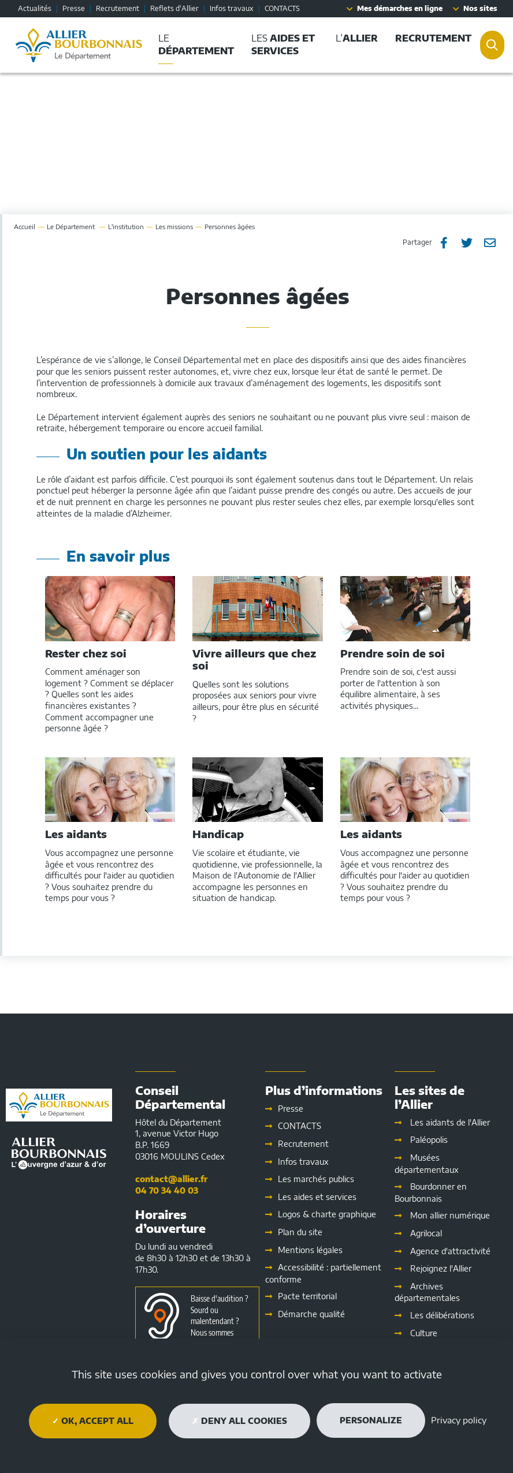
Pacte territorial (307, 1296)
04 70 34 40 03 (166, 1190)
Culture (423, 1333)
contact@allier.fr (171, 1179)
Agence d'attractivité (450, 1251)
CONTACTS (282, 8)
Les (317, 1197)
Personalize (371, 1420)
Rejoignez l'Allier (440, 1268)
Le (71, 226)
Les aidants (76, 834)
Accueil (24, 226)
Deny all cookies (239, 1421)
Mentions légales (310, 1250)
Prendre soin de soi (392, 653)
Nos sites (480, 8)
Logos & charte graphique (327, 1214)
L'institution (126, 226)
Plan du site (300, 1232)
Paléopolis (429, 1140)
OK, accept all (92, 1421)
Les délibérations (442, 1315)
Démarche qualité (311, 1314)
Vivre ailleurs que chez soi (254, 659)
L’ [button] (357, 38)
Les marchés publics (316, 1179)
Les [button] (283, 44)
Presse (73, 8)
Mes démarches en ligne (400, 8)
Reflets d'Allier (174, 8)
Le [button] (196, 44)
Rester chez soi (86, 653)
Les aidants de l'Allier (450, 1122)
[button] (433, 38)
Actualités (34, 8)
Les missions (174, 226)
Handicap (218, 834)
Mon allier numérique (450, 1215)
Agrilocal (426, 1233)
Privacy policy (458, 1420)
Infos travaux (232, 8)
